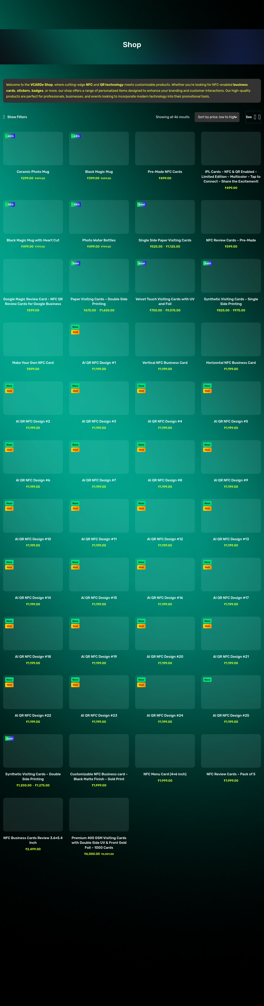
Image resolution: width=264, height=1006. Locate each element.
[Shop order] (217, 117)
